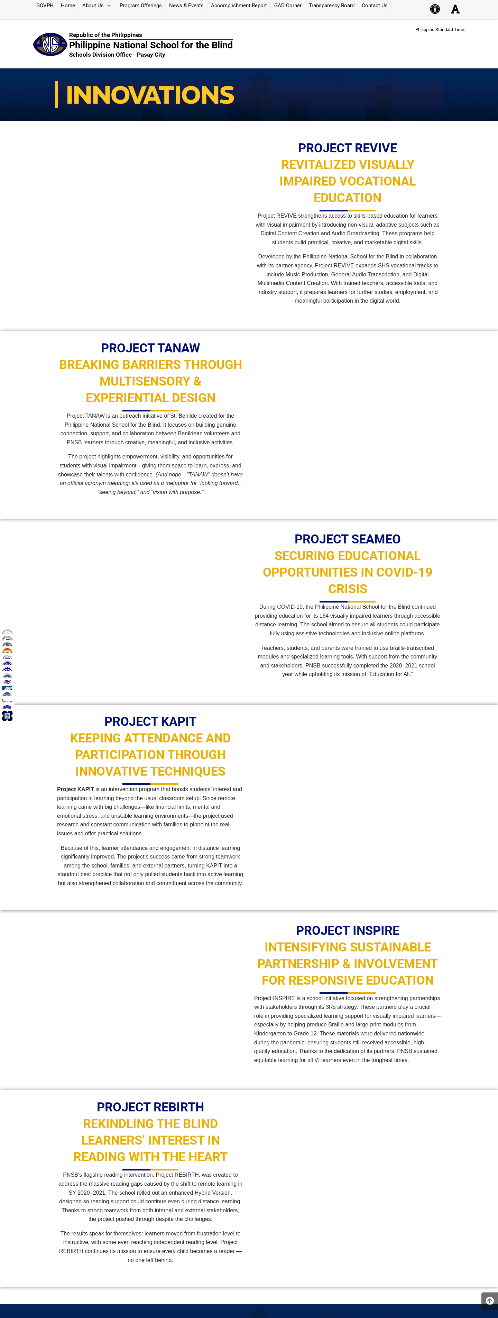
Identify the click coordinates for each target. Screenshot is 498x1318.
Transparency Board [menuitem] (331, 5)
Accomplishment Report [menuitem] (239, 5)
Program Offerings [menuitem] (141, 5)
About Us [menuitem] (93, 5)
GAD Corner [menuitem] (288, 5)
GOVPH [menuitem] (45, 5)
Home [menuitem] (68, 5)
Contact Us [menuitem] (375, 5)
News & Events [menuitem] (186, 5)
